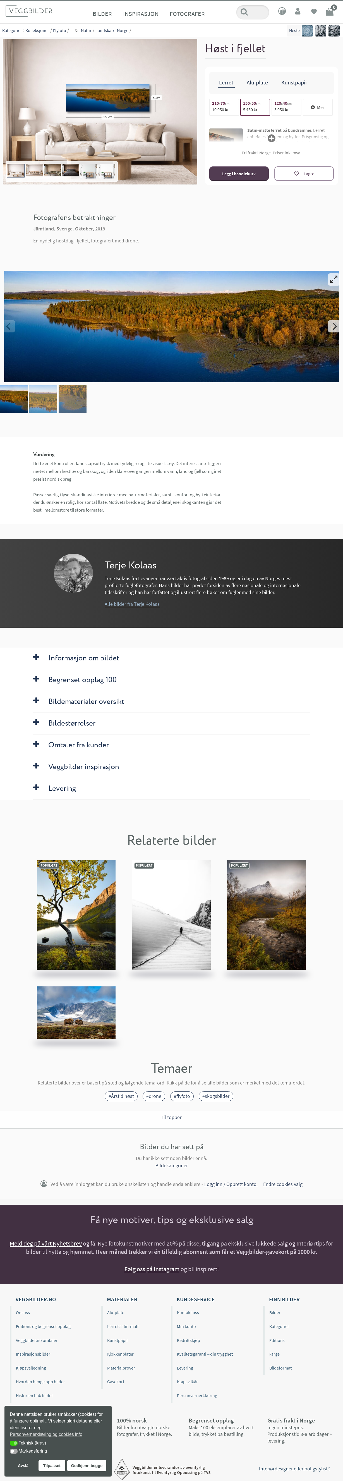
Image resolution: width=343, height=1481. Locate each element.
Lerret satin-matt (123, 1326)
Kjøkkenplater (120, 1354)
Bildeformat (280, 1368)
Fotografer (187, 14)
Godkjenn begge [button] (86, 1465)
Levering (185, 1368)
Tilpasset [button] (52, 1465)
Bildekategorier (171, 1166)
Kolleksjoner (37, 30)
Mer (317, 107)
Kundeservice (196, 1299)
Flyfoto (59, 30)
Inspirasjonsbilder (33, 1354)
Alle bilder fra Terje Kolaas (132, 604)
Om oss (23, 1312)
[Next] (334, 326)
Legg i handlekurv (239, 173)
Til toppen (172, 1117)
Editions (277, 1340)
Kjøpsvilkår (187, 1381)
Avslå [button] (23, 1465)
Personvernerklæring (197, 1395)
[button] (14, 1443)
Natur (86, 30)
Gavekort (115, 1381)
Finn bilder (284, 1299)
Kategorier (12, 30)
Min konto (186, 1326)
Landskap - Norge (111, 30)
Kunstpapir (117, 1340)
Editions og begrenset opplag (43, 1326)
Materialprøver (121, 1368)
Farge (274, 1354)
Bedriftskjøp (188, 1340)
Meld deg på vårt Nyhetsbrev (46, 1243)
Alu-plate (115, 1312)
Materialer (122, 1299)
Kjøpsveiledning (31, 1368)
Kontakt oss (188, 1312)
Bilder (102, 14)
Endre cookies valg (283, 1184)
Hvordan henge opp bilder (40, 1381)
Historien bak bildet (34, 1395)
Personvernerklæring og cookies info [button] (46, 1434)
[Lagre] (304, 173)
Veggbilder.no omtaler (36, 1340)
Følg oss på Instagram (151, 1269)
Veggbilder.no (36, 1299)
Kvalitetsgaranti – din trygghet (205, 1354)
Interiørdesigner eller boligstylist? (294, 1468)
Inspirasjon (141, 14)
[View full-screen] (334, 279)
